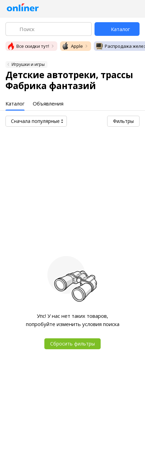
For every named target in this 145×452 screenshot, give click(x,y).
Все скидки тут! (28, 46)
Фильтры (123, 121)
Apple (72, 46)
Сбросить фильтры (72, 343)
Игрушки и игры (28, 64)
